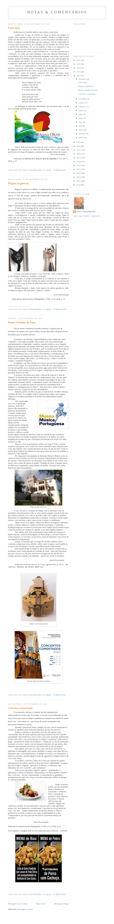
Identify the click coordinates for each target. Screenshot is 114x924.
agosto (81, 110)
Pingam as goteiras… (19, 183)
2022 (78, 76)
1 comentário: (59, 170)
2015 (78, 165)
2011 (78, 181)
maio (81, 122)
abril (81, 126)
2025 (78, 64)
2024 (78, 68)
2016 (78, 161)
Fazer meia (14, 27)
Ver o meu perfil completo (86, 216)
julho (81, 114)
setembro (82, 106)
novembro (83, 99)
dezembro (83, 79)
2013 (78, 173)
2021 (78, 142)
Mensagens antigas (61, 904)
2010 (78, 185)
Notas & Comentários (57, 12)
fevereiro (82, 134)
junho (81, 118)
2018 (78, 154)
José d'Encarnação (86, 212)
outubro (82, 103)
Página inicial (41, 904)
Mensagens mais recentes (18, 904)
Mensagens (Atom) (25, 909)
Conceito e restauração (20, 708)
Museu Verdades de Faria (21, 322)
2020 (78, 146)
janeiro (81, 137)
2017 (78, 158)
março (81, 130)
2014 (78, 169)
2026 (78, 60)
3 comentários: (60, 309)
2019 (78, 150)
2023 (78, 72)
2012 (78, 177)
